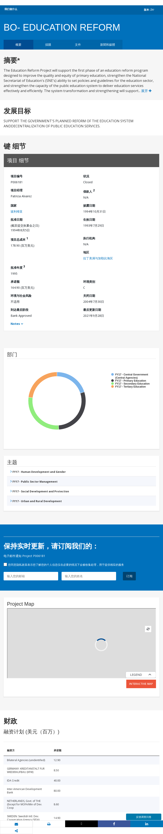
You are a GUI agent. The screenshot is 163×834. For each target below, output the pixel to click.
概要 (18, 45)
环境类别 (89, 282)
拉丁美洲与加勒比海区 (98, 258)
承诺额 (15, 282)
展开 (146, 90)
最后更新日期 (92, 310)
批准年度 (18, 267)
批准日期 (16, 219)
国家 (14, 205)
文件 (78, 45)
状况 (86, 176)
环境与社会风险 (21, 296)
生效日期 (89, 219)
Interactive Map (141, 684)
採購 (48, 45)
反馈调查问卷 (143, 817)
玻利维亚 (16, 211)
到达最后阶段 (19, 310)
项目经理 (16, 190)
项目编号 (16, 176)
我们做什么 (10, 9)
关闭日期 (89, 296)
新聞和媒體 (107, 45)
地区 (86, 252)
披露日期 (89, 205)
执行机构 (89, 238)
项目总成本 (19, 239)
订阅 (129, 576)
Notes (15, 324)
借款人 (89, 190)
